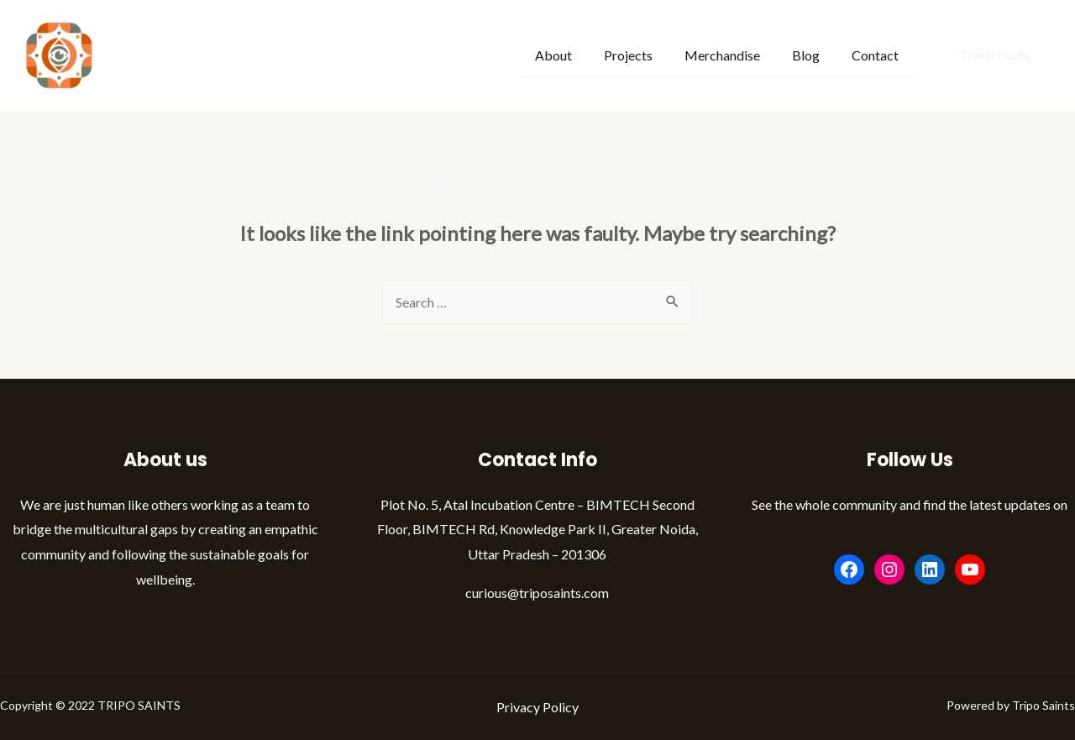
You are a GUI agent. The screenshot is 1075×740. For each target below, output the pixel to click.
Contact (877, 54)
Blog (813, 54)
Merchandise (735, 54)
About (576, 54)
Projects (645, 54)
